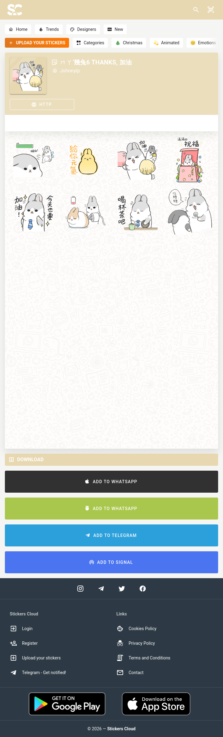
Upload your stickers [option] (35, 658)
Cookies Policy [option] (136, 628)
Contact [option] (130, 672)
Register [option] (24, 643)
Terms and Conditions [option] (143, 658)
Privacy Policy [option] (135, 643)
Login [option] (21, 628)
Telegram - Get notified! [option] (38, 672)
